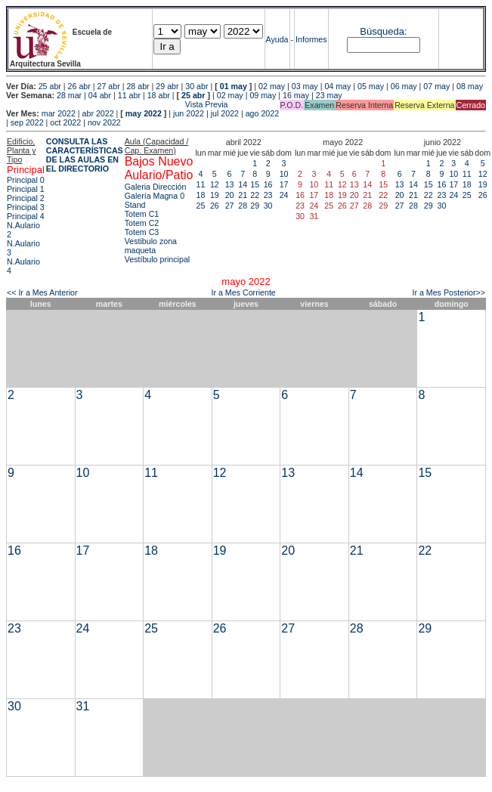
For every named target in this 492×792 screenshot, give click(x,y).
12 (214, 184)
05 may (370, 86)
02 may (271, 86)
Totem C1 (142, 213)
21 (242, 195)
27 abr (108, 86)
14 (242, 184)
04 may (337, 86)
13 (229, 184)
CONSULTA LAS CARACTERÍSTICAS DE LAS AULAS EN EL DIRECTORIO (84, 155)
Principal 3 (26, 207)
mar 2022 (59, 113)
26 (214, 205)
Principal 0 (26, 179)
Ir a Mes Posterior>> (448, 292)
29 (254, 205)
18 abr (158, 95)
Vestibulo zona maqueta (151, 246)
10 (284, 173)
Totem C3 (142, 232)
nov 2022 (104, 122)
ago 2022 (262, 113)
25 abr (50, 86)
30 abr (196, 86)
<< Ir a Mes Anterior (42, 292)
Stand (135, 204)
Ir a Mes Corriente (244, 292)
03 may (305, 86)
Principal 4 (26, 216)
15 (254, 184)
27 (229, 205)
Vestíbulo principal (157, 259)
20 (229, 195)
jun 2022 (188, 113)
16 (268, 184)
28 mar (69, 95)
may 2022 (143, 113)
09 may (262, 95)
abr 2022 (98, 113)
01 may (233, 86)
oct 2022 (65, 122)
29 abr (167, 86)
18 (201, 195)
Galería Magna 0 (154, 195)
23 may (329, 95)
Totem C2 (142, 222)
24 (284, 195)
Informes (311, 39)
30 (268, 205)
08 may (469, 86)
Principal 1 (26, 188)
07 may (436, 86)
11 (201, 184)
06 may (404, 86)
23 (268, 195)
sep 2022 (27, 122)
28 (242, 205)
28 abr (137, 86)
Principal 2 (26, 198)
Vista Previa (117, 104)
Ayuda (277, 39)
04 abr (99, 95)
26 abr (79, 86)
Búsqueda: (383, 31)
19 (214, 195)
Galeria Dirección (156, 186)
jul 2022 (225, 113)
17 (284, 184)
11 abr (129, 95)
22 (254, 195)
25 (201, 205)
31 (83, 706)
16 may (296, 95)
